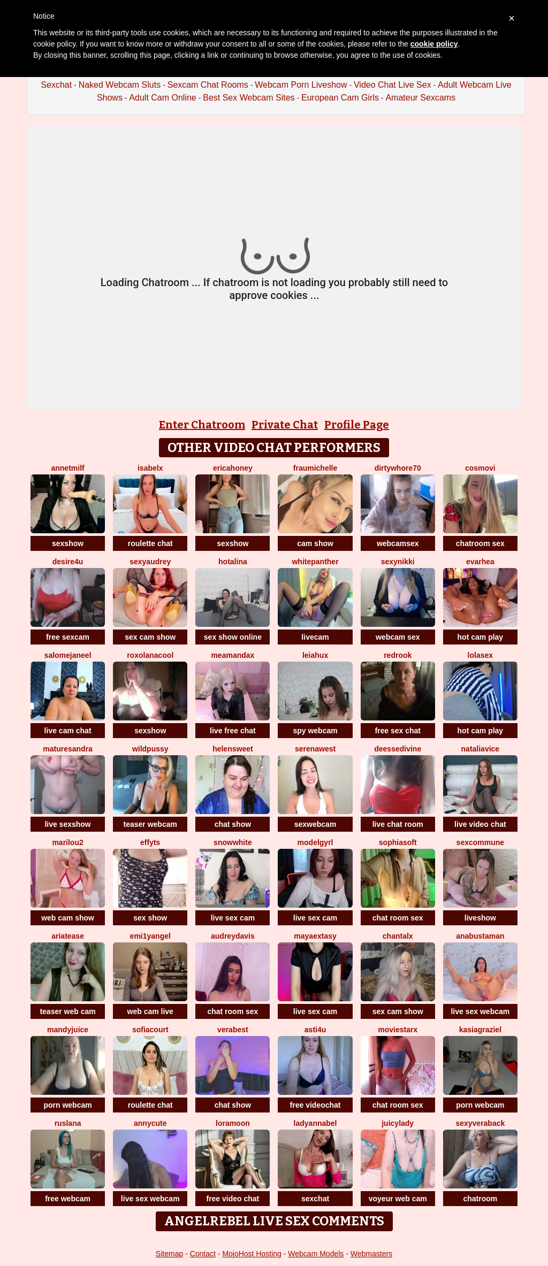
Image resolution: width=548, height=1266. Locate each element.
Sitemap (169, 1253)
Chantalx (398, 936)
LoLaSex (480, 655)
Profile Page (356, 424)
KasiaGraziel (480, 1029)
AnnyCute (150, 1123)
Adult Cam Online (162, 97)
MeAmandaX (232, 655)
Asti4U (315, 1029)
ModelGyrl (315, 842)
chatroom (480, 1198)
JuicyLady (398, 1123)
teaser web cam (67, 1011)
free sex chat (398, 730)
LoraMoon (233, 1123)
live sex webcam (480, 1011)
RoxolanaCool (150, 655)
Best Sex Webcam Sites (248, 97)
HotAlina (232, 561)
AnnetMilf (67, 468)
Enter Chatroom (202, 424)
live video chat (480, 824)
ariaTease (67, 936)
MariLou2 (67, 842)
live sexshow (67, 824)
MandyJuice (67, 1029)
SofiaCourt (150, 1029)
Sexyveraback (480, 1123)
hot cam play (481, 637)
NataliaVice (480, 749)
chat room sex (397, 918)
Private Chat (285, 424)
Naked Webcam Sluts (120, 84)
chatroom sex (480, 543)
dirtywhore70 (398, 468)
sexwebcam (315, 824)
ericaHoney (233, 468)
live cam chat (68, 730)
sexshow (67, 543)
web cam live (150, 1011)
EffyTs (150, 842)
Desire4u (67, 561)
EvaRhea (480, 561)
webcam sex (398, 637)
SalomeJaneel (68, 655)
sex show (150, 918)
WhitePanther (315, 561)
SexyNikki (398, 561)
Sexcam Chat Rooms (208, 84)
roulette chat (150, 543)
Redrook (398, 655)
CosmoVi (480, 468)
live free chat (233, 730)
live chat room (397, 824)
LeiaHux (315, 655)
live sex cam (233, 918)
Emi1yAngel (150, 936)
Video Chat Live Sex (392, 84)
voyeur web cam (398, 1198)
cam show (315, 543)
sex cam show (150, 637)
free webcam (67, 1198)
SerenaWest (315, 749)
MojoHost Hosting (251, 1253)
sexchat (315, 1198)
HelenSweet (232, 749)
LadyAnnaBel (315, 1123)
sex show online (233, 637)
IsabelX (150, 468)
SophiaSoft (398, 842)
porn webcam (67, 1105)
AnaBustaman (480, 936)
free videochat (315, 1105)
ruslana (68, 1123)
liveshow (480, 918)
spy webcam (315, 730)
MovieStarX (397, 1029)
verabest (232, 1029)
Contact (203, 1253)
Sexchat (56, 84)
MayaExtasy (315, 936)
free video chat (232, 1198)
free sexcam (67, 637)
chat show (233, 824)
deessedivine (397, 749)
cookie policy (434, 44)
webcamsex (398, 543)
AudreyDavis (233, 936)
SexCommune (480, 842)
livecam (315, 637)
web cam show (67, 918)
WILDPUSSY (150, 749)
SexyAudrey (150, 561)
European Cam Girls (340, 97)
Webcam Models (316, 1253)
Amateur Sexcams (420, 97)
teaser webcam (150, 824)
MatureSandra (68, 749)
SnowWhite (233, 842)
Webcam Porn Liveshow (301, 84)
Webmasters (371, 1253)
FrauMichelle (315, 468)
